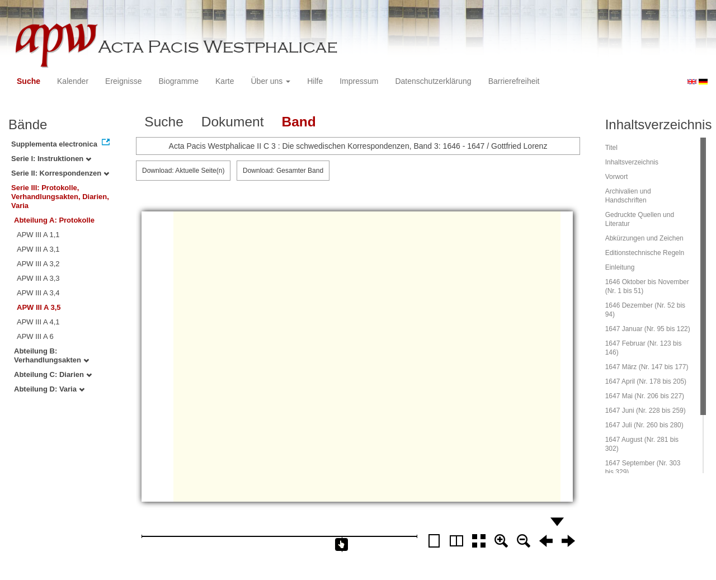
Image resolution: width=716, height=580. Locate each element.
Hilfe (315, 81)
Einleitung (620, 267)
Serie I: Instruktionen (51, 158)
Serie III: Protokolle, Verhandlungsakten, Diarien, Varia (60, 196)
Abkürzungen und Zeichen (644, 238)
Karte (224, 81)
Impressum (359, 81)
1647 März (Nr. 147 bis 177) (647, 367)
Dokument (232, 121)
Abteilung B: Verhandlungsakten (51, 355)
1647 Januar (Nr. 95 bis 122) (647, 329)
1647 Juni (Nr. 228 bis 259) (645, 410)
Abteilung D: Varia (49, 389)
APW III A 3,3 (38, 278)
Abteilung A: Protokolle (54, 220)
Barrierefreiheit (514, 81)
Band (298, 121)
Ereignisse (123, 81)
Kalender (72, 81)
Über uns (271, 81)
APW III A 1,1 (38, 234)
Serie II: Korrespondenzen (60, 173)
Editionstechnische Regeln (644, 253)
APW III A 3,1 (38, 249)
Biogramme (178, 81)
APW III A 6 (35, 336)
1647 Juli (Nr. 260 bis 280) (644, 425)
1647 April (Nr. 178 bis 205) (645, 381)
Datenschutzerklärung (433, 81)
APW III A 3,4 (38, 293)
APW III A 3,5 (39, 307)
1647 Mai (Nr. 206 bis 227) (644, 396)
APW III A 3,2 (38, 264)
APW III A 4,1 (38, 322)
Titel (611, 148)
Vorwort (616, 177)
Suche (28, 81)
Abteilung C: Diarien (53, 374)
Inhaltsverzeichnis (631, 162)
